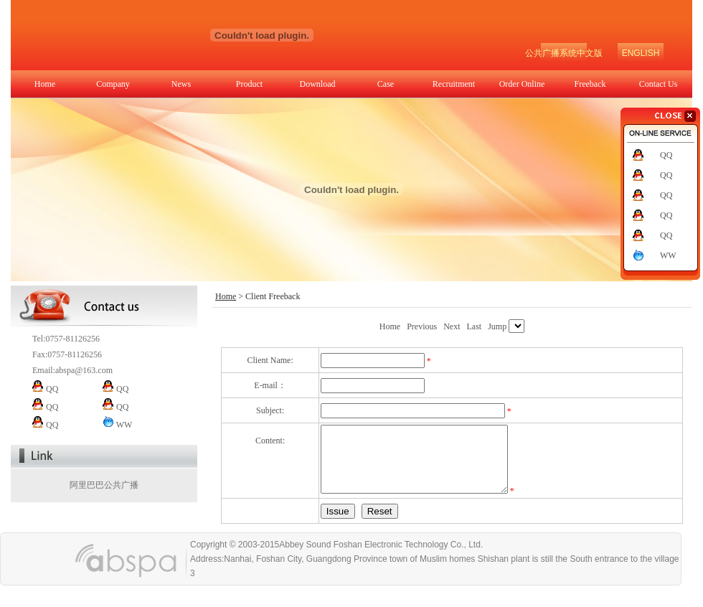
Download (318, 84)
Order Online (522, 84)
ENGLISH (641, 53)
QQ (666, 155)
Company (113, 84)
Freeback (590, 84)
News (181, 84)
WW (668, 255)
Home (44, 84)
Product (249, 84)
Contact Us (658, 84)
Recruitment (454, 84)
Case (385, 84)
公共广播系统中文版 (564, 53)
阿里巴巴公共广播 (104, 485)
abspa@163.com (84, 370)
